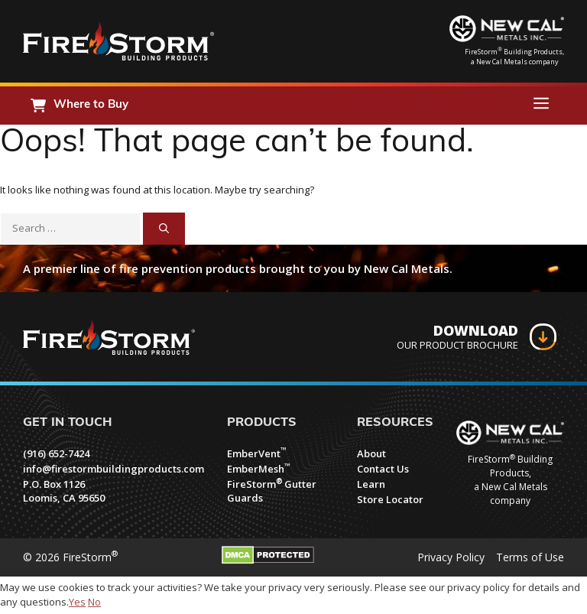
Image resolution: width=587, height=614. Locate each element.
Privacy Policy (451, 557)
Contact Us (383, 469)
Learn (371, 484)
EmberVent (257, 453)
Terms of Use (530, 557)
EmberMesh (258, 469)
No (94, 602)
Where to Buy (91, 105)
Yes (77, 602)
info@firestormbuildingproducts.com (113, 469)
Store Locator (390, 499)
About (371, 453)
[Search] (164, 229)
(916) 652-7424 (56, 453)
